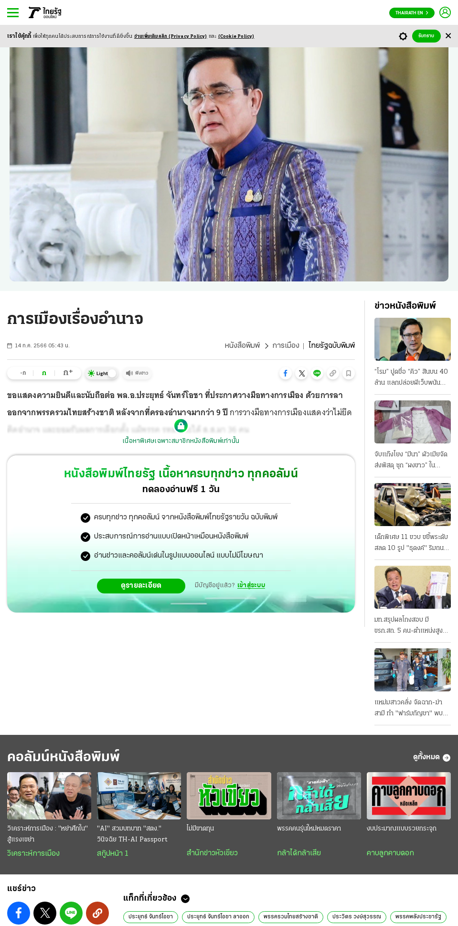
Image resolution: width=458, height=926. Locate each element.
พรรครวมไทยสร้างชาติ (291, 917)
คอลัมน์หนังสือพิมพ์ (63, 757)
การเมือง (285, 346)
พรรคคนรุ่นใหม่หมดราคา (309, 828)
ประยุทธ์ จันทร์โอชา (150, 917)
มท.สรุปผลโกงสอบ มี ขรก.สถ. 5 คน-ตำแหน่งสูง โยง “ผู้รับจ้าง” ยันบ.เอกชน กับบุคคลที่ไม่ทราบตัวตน (409, 626)
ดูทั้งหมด (432, 758)
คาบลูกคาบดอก (390, 853)
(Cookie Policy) (236, 36)
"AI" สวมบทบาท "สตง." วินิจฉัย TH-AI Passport (132, 834)
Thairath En (411, 13)
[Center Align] (448, 36)
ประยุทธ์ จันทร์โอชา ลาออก (218, 917)
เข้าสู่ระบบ (251, 585)
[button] (285, 373)
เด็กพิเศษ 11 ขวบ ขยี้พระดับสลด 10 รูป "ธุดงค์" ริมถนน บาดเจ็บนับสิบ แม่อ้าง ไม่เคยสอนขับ (411, 544)
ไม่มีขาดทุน (200, 828)
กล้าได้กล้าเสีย (299, 853)
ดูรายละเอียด (141, 586)
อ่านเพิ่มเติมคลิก (170, 36)
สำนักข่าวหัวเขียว (212, 853)
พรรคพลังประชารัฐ (418, 917)
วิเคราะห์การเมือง (33, 854)
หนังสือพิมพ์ (242, 346)
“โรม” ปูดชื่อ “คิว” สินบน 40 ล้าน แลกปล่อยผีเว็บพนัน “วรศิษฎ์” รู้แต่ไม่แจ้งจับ (411, 378)
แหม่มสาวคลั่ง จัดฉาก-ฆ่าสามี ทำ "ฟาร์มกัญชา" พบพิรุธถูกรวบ (408, 709)
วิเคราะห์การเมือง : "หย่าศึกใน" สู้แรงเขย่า (47, 834)
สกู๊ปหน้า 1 (112, 854)
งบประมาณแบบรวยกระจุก (402, 828)
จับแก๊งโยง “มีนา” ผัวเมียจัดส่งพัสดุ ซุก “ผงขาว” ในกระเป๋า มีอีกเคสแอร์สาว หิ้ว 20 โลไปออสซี (411, 461)
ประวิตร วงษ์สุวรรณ (356, 917)
